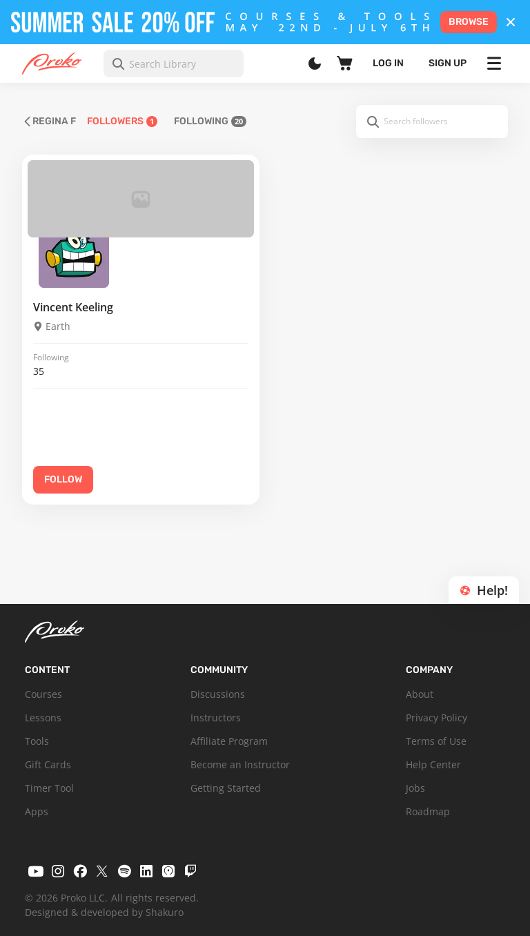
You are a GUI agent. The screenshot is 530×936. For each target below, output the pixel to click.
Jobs (415, 787)
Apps (36, 811)
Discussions (217, 694)
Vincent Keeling (73, 307)
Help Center (433, 764)
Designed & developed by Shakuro (104, 912)
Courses (43, 694)
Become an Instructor (240, 764)
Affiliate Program (229, 741)
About (419, 694)
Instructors (215, 717)
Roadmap (428, 811)
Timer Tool (49, 787)
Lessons (43, 717)
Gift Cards (48, 764)
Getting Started (225, 787)
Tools (37, 741)
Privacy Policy (436, 717)
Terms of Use (436, 741)
